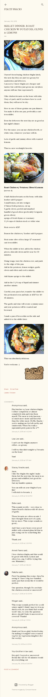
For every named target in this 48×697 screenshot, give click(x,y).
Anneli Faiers (17, 550)
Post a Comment (11, 669)
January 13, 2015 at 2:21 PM (22, 644)
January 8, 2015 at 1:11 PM (21, 620)
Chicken (12, 393)
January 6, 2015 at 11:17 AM (21, 460)
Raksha (15, 572)
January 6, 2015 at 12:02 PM (22, 496)
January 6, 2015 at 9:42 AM (22, 432)
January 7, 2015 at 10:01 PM (22, 594)
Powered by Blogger (24, 684)
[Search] (42, 4)
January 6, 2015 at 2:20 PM (22, 543)
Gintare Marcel (30, 690)
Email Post (14, 389)
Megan (15, 601)
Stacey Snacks (13, 9)
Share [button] (6, 389)
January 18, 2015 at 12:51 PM (22, 664)
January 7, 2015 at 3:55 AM (21, 565)
